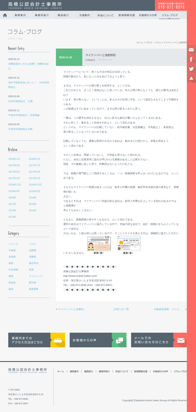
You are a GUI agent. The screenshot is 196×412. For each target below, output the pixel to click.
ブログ (32, 244)
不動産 (12, 250)
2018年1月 (34, 159)
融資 (11, 289)
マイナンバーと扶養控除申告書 (73, 309)
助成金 (12, 282)
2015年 (12, 210)
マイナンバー (36, 276)
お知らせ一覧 (121, 309)
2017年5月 (34, 171)
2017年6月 (14, 171)
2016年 (33, 204)
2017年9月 (14, 165)
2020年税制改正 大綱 (20, 101)
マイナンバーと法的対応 (176, 42)
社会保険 (13, 269)
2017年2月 (14, 178)
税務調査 (34, 289)
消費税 (32, 256)
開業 (11, 276)
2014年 (33, 210)
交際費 (32, 250)
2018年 (33, 197)
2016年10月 (35, 184)
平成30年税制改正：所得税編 (23, 115)
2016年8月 (34, 191)
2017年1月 (34, 178)
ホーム (140, 42)
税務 (31, 269)
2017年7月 (34, 165)
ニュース (13, 244)
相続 (11, 263)
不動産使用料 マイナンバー (169, 309)
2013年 (12, 216)
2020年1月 (14, 159)
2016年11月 (15, 184)
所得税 (12, 256)
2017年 (12, 204)
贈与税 (32, 282)
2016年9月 (14, 191)
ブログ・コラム (153, 42)
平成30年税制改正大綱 (20, 129)
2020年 (12, 197)
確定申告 (34, 263)
